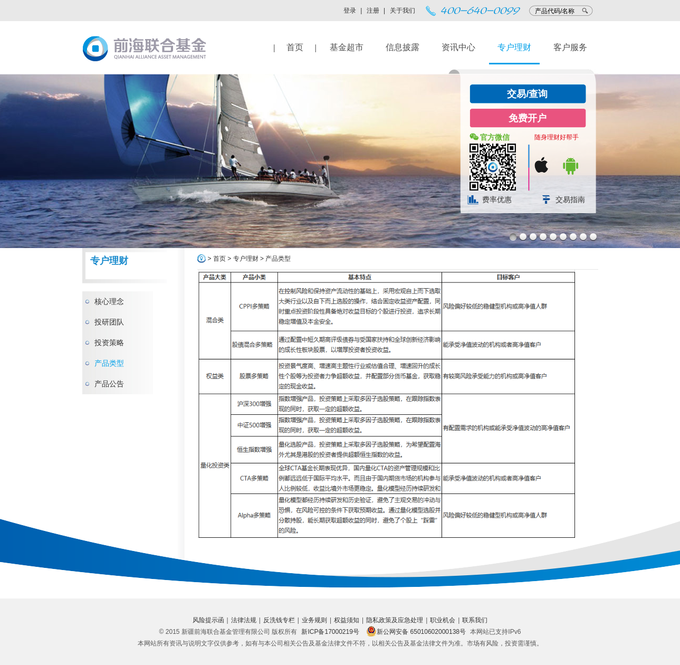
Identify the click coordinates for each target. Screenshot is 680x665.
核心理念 (109, 301)
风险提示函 (208, 620)
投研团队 (109, 322)
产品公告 (109, 383)
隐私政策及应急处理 (394, 620)
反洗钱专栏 (279, 620)
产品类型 (109, 363)
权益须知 (346, 620)
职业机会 (442, 620)
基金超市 (346, 47)
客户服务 (570, 47)
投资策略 (109, 342)
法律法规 (243, 620)
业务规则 (314, 620)
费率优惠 (497, 199)
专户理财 (514, 47)
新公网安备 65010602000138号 (416, 631)
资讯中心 (458, 47)
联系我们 (474, 620)
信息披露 (402, 47)
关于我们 (402, 10)
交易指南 (570, 199)
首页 (294, 47)
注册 (373, 10)
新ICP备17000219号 (330, 631)
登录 (349, 10)
